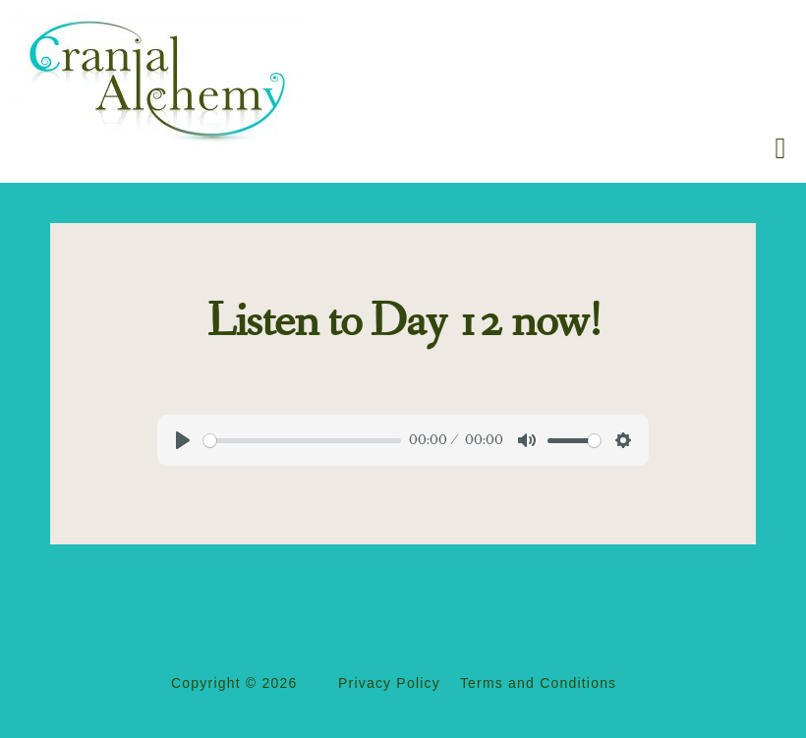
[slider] (302, 440)
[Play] (183, 440)
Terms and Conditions (538, 683)
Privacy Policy (389, 683)
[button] (780, 148)
